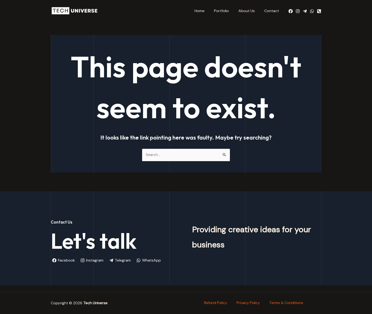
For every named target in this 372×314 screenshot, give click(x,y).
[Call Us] (319, 11)
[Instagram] (298, 11)
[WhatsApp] (312, 11)
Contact (272, 10)
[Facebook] (290, 11)
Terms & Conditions (287, 301)
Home (206, 10)
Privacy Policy (248, 301)
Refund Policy (215, 301)
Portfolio (226, 10)
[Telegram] (305, 11)
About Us (249, 10)
